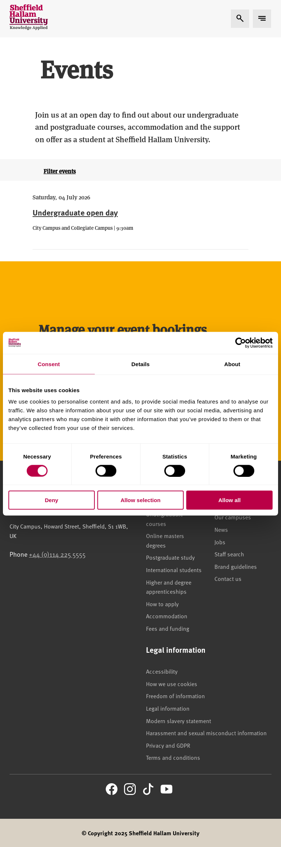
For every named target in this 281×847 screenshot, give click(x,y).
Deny (51, 500)
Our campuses (232, 517)
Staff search (229, 554)
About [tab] (232, 364)
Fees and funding (167, 628)
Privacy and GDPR (168, 745)
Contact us (227, 578)
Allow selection (140, 500)
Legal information (168, 708)
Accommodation (166, 616)
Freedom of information (175, 696)
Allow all (229, 500)
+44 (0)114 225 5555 (57, 554)
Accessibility (161, 671)
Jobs (219, 542)
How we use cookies (171, 684)
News (221, 529)
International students (174, 570)
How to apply (162, 604)
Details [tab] (140, 364)
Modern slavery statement (178, 721)
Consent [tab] (49, 364)
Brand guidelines (235, 566)
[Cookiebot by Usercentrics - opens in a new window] (241, 342)
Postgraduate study (170, 557)
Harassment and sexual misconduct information (206, 733)
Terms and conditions (173, 757)
